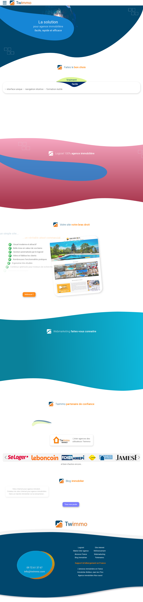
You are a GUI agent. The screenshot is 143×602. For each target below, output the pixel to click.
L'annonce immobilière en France (90, 569)
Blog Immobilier (81, 557)
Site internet (99, 547)
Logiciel (81, 547)
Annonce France (81, 554)
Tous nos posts (55, 504)
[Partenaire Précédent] (5, 457)
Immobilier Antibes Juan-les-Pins (90, 572)
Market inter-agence (81, 551)
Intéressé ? (29, 291)
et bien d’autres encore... (71, 464)
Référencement (100, 551)
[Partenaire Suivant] (138, 457)
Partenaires (99, 557)
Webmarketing (99, 554)
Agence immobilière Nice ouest (90, 575)
